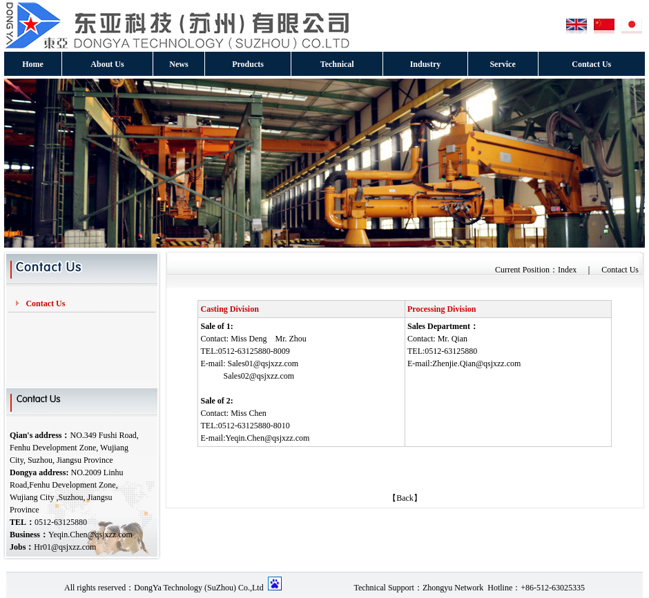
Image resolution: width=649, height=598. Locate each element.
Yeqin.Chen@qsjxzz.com (90, 534)
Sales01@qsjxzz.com (262, 363)
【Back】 (405, 498)
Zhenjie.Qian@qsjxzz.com (476, 363)
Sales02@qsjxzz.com (258, 376)
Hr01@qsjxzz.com (65, 547)
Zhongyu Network (453, 587)
